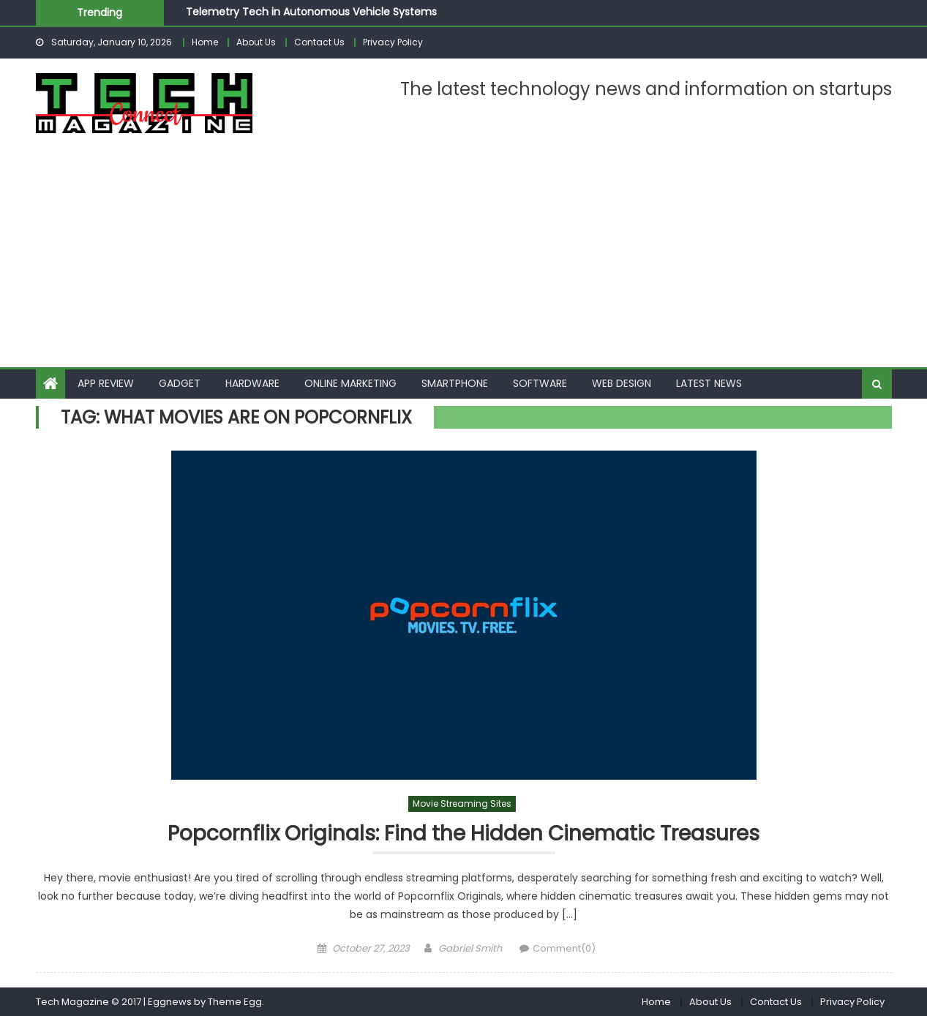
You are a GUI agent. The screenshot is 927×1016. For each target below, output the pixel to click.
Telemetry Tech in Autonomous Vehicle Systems (311, 11)
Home (205, 42)
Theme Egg (235, 1002)
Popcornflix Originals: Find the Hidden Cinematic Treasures (463, 834)
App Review (106, 383)
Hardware (252, 383)
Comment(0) (564, 948)
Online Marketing (350, 383)
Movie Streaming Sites (462, 803)
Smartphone (454, 383)
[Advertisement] (464, 257)
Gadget (179, 383)
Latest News (709, 383)
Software (540, 383)
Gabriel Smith (470, 948)
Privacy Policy (393, 42)
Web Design (621, 383)
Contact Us (319, 42)
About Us (256, 42)
